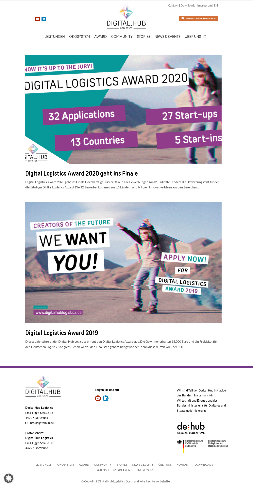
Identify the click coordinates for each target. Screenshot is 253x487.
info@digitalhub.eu (41, 423)
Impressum (204, 5)
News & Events (167, 37)
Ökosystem (79, 37)
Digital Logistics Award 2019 (61, 333)
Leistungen (54, 37)
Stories (143, 37)
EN (216, 5)
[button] (8, 478)
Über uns (193, 37)
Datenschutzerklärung (114, 470)
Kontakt (173, 5)
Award (100, 37)
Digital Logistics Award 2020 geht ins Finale (81, 173)
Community (122, 37)
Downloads (188, 5)
